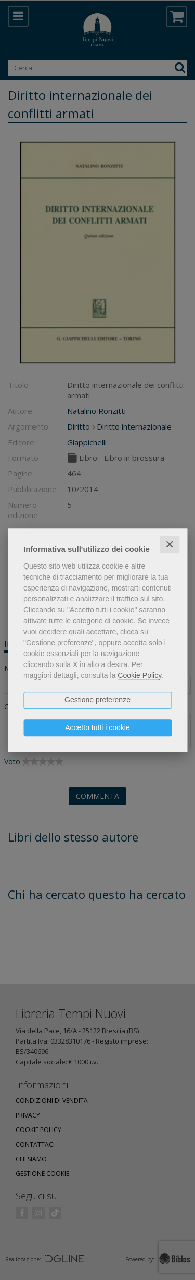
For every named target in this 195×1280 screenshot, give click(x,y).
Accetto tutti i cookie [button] (97, 727)
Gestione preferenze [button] (97, 700)
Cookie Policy (139, 675)
